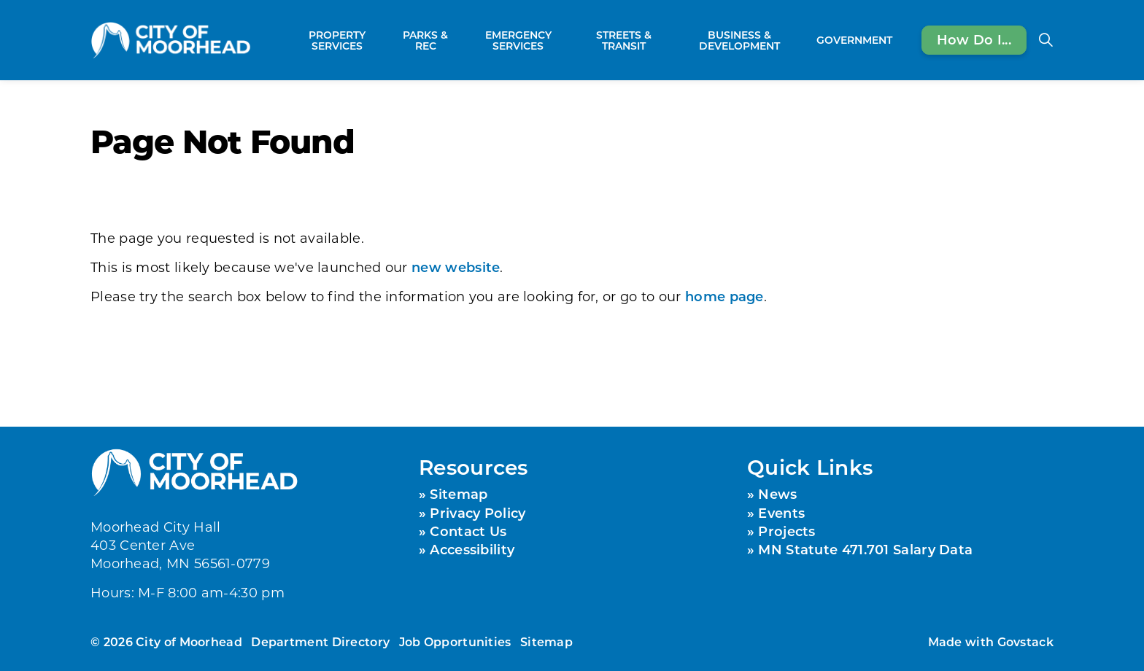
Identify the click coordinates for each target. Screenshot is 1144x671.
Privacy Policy (477, 512)
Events (781, 512)
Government (854, 40)
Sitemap (458, 494)
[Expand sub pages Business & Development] (803, 40)
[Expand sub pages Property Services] (386, 40)
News (777, 494)
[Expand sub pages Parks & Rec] (458, 40)
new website (455, 267)
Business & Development (739, 40)
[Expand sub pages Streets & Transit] (669, 40)
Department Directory (320, 641)
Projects (786, 531)
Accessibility (472, 549)
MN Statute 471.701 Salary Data (865, 549)
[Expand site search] (1045, 40)
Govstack (1025, 641)
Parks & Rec (425, 40)
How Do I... (974, 40)
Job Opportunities (455, 641)
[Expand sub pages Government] (899, 40)
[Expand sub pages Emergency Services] (570, 40)
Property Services (337, 40)
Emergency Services (518, 40)
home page (724, 296)
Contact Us (468, 531)
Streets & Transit (624, 40)
